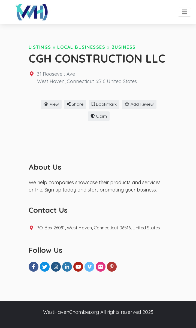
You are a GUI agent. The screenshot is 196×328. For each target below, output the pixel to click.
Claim (99, 116)
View (51, 104)
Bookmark (104, 104)
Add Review (139, 104)
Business (123, 47)
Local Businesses (81, 47)
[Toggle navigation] (184, 12)
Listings (40, 47)
